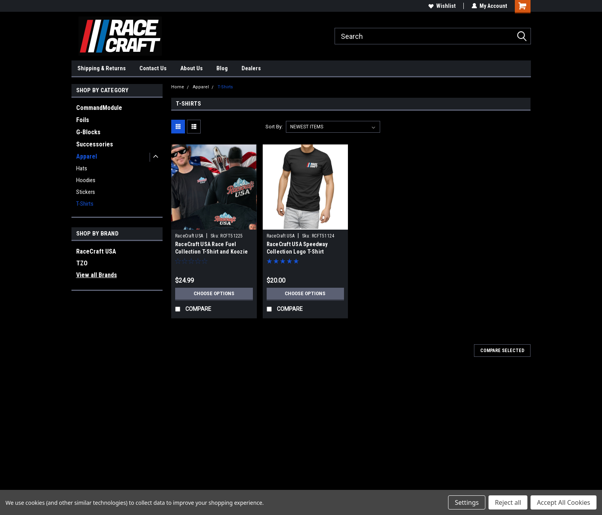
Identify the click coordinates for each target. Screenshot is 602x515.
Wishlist (442, 6)
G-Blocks (88, 132)
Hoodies (85, 180)
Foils (82, 120)
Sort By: (274, 127)
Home (177, 86)
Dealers (251, 68)
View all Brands (96, 275)
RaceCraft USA (96, 251)
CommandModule (99, 107)
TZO (82, 263)
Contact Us (153, 68)
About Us (191, 68)
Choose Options (214, 293)
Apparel (86, 156)
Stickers (85, 191)
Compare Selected (502, 350)
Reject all (508, 502)
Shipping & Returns (101, 68)
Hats (81, 168)
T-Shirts (84, 203)
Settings (467, 502)
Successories (94, 144)
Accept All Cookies (563, 502)
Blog (222, 68)
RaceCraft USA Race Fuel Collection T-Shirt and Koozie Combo (211, 251)
